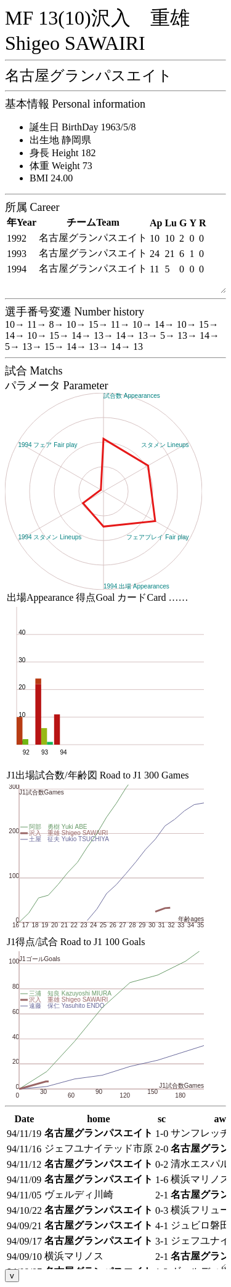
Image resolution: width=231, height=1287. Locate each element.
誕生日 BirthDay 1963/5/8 (83, 127)
